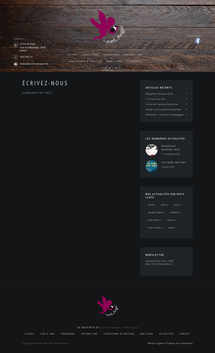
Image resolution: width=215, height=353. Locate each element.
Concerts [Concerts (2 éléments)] (154, 220)
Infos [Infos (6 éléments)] (170, 220)
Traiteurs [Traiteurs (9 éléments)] (154, 227)
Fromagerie (112, 54)
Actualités (134, 61)
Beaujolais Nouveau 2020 (159, 93)
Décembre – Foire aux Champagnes (165, 114)
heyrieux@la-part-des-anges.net (34, 63)
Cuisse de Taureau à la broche (162, 104)
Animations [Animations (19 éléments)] (155, 212)
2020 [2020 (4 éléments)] (176, 205)
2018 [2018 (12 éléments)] (150, 205)
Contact (107, 67)
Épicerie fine (134, 54)
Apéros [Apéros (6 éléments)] (174, 212)
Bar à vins (114, 61)
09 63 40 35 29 (26, 56)
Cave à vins (91, 54)
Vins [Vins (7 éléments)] (170, 227)
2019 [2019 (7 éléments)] (163, 205)
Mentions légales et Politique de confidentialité (170, 343)
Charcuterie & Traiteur (85, 61)
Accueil (73, 54)
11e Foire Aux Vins (155, 99)
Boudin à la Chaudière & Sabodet (163, 109)
